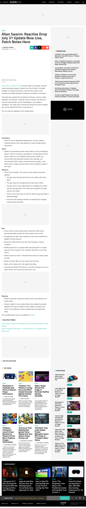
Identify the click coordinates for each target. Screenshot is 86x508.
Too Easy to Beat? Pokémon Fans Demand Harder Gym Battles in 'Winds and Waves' (67, 96)
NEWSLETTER (8, 499)
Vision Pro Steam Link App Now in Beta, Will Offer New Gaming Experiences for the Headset (76, 487)
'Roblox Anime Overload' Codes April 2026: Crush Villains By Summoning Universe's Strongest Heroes (67, 83)
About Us (5, 505)
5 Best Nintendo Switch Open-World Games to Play (60, 381)
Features (61, 2)
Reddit (43, 48)
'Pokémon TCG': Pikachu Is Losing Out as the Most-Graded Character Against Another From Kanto (25, 391)
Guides (77, 2)
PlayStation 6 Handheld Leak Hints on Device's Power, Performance (9, 390)
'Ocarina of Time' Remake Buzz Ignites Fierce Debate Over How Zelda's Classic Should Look (25, 433)
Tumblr (84, 499)
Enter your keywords (83, 2)
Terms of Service (27, 505)
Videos (69, 2)
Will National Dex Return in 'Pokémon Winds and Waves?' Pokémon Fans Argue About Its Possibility (67, 90)
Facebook (35, 48)
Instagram (80, 499)
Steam (33, 316)
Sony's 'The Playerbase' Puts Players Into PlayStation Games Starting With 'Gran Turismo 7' (59, 487)
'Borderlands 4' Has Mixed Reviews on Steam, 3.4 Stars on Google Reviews (60, 408)
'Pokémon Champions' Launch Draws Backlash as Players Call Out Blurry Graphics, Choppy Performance (65, 77)
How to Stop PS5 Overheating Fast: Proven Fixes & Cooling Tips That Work (42, 486)
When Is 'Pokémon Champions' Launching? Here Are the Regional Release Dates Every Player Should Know (67, 63)
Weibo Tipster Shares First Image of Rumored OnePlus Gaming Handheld (42, 391)
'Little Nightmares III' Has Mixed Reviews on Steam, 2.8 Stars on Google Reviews (60, 394)
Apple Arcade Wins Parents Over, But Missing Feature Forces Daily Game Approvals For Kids (26, 486)
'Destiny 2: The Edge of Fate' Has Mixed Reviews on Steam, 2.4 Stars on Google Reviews (60, 449)
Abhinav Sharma (8, 48)
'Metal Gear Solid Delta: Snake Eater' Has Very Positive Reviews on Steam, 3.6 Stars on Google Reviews (60, 436)
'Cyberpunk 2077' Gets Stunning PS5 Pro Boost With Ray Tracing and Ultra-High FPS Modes (10, 486)
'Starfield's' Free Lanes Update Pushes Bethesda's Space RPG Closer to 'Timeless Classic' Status (67, 56)
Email (32, 48)
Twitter (39, 48)
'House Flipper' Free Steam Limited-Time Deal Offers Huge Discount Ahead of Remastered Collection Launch (67, 70)
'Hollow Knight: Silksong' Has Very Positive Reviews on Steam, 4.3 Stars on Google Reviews (60, 422)
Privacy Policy (41, 505)
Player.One (22, 2)
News (44, 2)
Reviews (51, 2)
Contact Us (14, 505)
